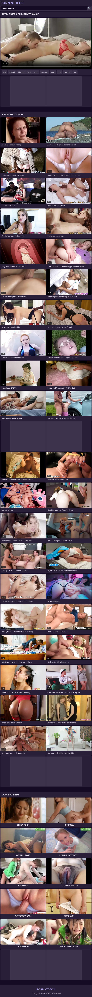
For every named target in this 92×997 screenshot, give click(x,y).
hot (75, 72)
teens (53, 72)
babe (30, 72)
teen (36, 72)
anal (4, 72)
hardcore (44, 72)
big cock (21, 72)
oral (59, 72)
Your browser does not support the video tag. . (46, 43)
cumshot (67, 72)
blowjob (12, 72)
